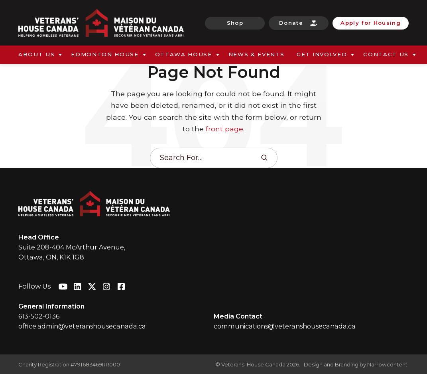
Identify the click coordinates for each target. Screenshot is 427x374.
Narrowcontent (387, 364)
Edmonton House (104, 54)
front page (224, 129)
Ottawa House (183, 54)
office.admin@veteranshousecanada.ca (82, 326)
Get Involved (322, 54)
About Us (36, 54)
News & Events (256, 54)
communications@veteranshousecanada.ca (285, 326)
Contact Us (386, 54)
